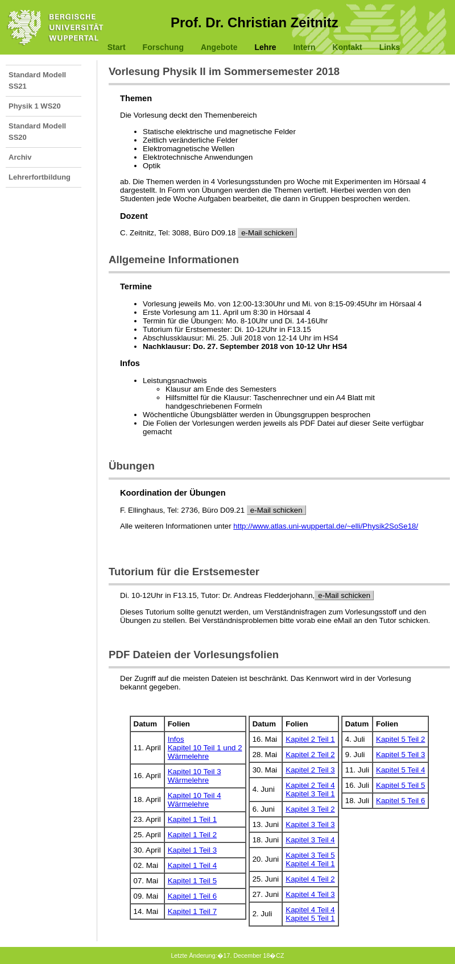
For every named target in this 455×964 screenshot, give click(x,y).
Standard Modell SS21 (37, 80)
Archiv (20, 157)
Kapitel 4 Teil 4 (310, 909)
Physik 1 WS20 (35, 106)
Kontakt (347, 47)
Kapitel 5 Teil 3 (400, 754)
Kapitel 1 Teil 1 (192, 819)
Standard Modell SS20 (37, 132)
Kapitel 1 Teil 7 (192, 911)
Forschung (163, 47)
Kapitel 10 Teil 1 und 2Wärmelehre (205, 752)
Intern (304, 47)
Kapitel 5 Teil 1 (310, 918)
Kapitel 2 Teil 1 (310, 739)
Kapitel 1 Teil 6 (192, 896)
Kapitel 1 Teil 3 (192, 850)
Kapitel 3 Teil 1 (310, 794)
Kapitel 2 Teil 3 (310, 770)
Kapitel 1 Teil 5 (192, 880)
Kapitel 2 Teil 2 (310, 754)
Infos (176, 739)
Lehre (265, 47)
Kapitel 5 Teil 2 (400, 739)
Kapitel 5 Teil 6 (400, 800)
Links (389, 47)
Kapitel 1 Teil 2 (192, 834)
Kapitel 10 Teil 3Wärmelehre (194, 775)
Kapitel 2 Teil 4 (310, 785)
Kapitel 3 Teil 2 (310, 809)
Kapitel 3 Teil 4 (310, 840)
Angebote (219, 47)
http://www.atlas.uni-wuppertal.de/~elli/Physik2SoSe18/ (325, 526)
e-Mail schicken (267, 232)
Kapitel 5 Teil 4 (400, 770)
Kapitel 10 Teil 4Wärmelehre (194, 799)
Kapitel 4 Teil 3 (310, 894)
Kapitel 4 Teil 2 (310, 879)
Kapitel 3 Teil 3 (310, 824)
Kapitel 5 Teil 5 (400, 785)
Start (116, 47)
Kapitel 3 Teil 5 (310, 855)
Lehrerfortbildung (40, 177)
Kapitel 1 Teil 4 (192, 865)
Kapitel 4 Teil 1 (310, 863)
